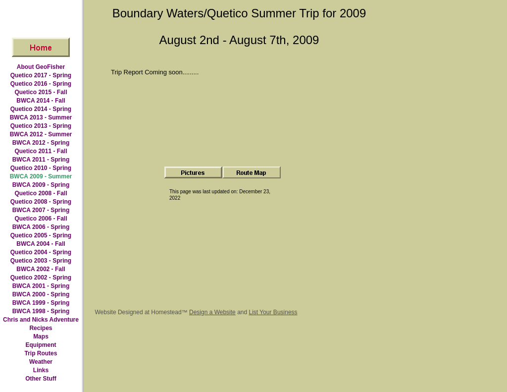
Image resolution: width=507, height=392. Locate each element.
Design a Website (212, 312)
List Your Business (273, 312)
